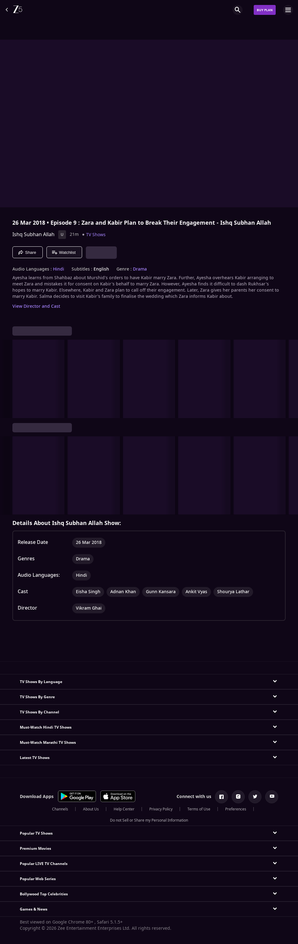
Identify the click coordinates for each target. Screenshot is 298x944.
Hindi (58, 269)
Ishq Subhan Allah (33, 234)
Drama (140, 269)
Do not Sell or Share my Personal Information (149, 820)
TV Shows (96, 235)
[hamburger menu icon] (288, 10)
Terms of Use (198, 809)
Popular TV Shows (36, 833)
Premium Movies (35, 848)
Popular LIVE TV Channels (44, 864)
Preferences (235, 809)
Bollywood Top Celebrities (44, 894)
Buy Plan (265, 10)
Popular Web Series (38, 879)
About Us (91, 809)
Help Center (124, 809)
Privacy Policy (161, 809)
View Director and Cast (36, 306)
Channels (60, 809)
